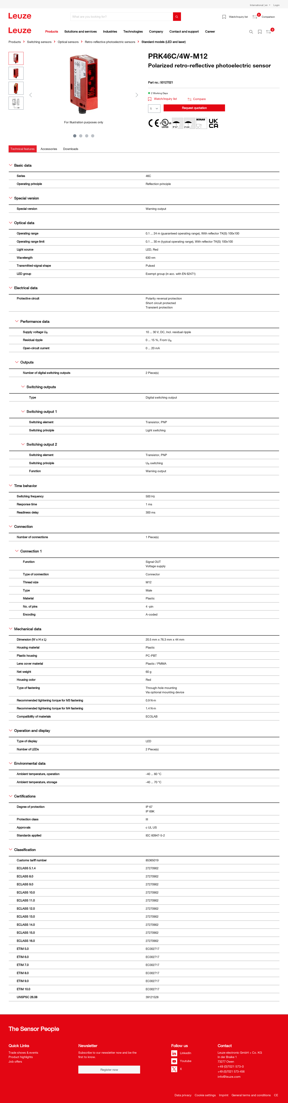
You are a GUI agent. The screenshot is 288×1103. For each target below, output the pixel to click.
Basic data (20, 163)
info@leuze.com (229, 1074)
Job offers (15, 1059)
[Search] (177, 16)
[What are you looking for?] (121, 16)
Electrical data (23, 285)
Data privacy (183, 1093)
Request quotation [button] (194, 105)
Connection (21, 524)
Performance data (32, 319)
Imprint (223, 1093)
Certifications (22, 794)
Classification (22, 847)
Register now (109, 1067)
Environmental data (27, 761)
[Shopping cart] (277, 15)
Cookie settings (205, 1093)
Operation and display (29, 728)
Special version (24, 196)
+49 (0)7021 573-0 (231, 1064)
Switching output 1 (39, 409)
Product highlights (21, 1054)
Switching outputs (38, 384)
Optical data (21, 220)
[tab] (23, 146)
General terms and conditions (251, 1093)
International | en (259, 5)
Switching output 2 (39, 442)
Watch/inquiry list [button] (162, 96)
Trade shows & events (23, 1050)
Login (276, 5)
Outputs (24, 360)
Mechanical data (25, 626)
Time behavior (23, 483)
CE (276, 1093)
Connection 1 (28, 549)
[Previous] (30, 92)
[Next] (137, 92)
